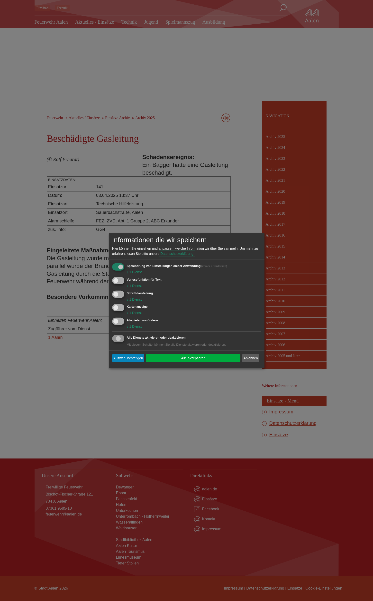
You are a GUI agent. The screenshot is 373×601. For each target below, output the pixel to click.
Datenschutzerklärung (176, 254)
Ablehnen (251, 358)
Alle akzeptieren (193, 358)
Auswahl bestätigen (128, 358)
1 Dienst (134, 272)
